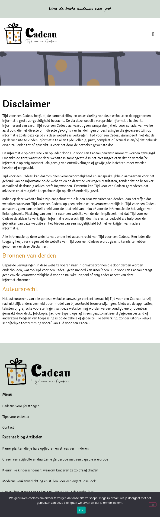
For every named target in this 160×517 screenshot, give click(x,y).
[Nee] (153, 504)
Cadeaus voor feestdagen (20, 406)
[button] (153, 34)
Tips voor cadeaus (15, 416)
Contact (8, 427)
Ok (81, 510)
